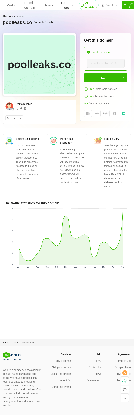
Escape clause (122, 367)
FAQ (98, 360)
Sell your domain (61, 367)
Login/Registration (60, 373)
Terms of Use (123, 360)
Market (11, 5)
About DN (65, 380)
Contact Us (95, 367)
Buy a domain (63, 360)
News (49, 5)
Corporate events (61, 387)
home (5, 342)
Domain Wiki (94, 380)
